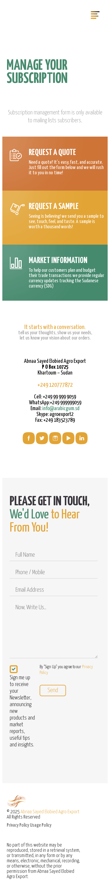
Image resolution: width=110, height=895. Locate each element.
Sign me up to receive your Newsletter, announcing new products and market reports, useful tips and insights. (22, 711)
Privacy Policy (18, 825)
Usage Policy (40, 825)
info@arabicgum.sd (60, 408)
